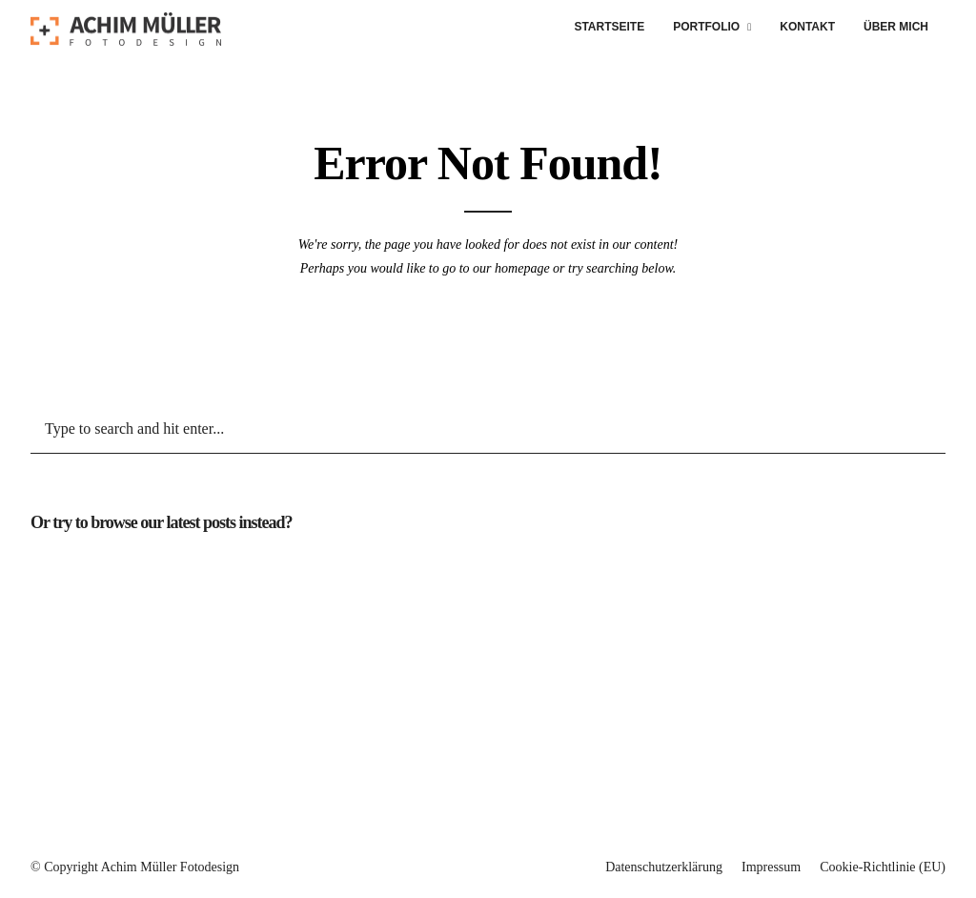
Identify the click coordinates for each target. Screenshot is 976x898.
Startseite (609, 26)
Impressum (771, 867)
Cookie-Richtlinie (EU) (883, 867)
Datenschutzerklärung (663, 867)
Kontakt (807, 26)
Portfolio (706, 26)
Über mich (896, 26)
